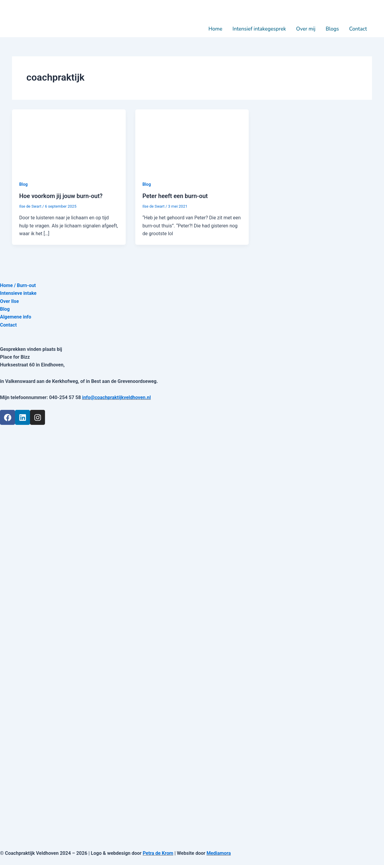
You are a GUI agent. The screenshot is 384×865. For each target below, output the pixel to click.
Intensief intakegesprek (259, 28)
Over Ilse (9, 301)
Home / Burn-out (18, 285)
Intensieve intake (18, 293)
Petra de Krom (158, 853)
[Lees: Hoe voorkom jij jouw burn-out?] (69, 141)
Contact (358, 28)
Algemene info (16, 317)
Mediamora (219, 853)
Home (215, 28)
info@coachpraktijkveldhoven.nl (117, 397)
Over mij (305, 28)
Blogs (332, 28)
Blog (23, 184)
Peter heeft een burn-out (175, 196)
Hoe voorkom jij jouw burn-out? (61, 196)
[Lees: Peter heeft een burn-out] (192, 141)
